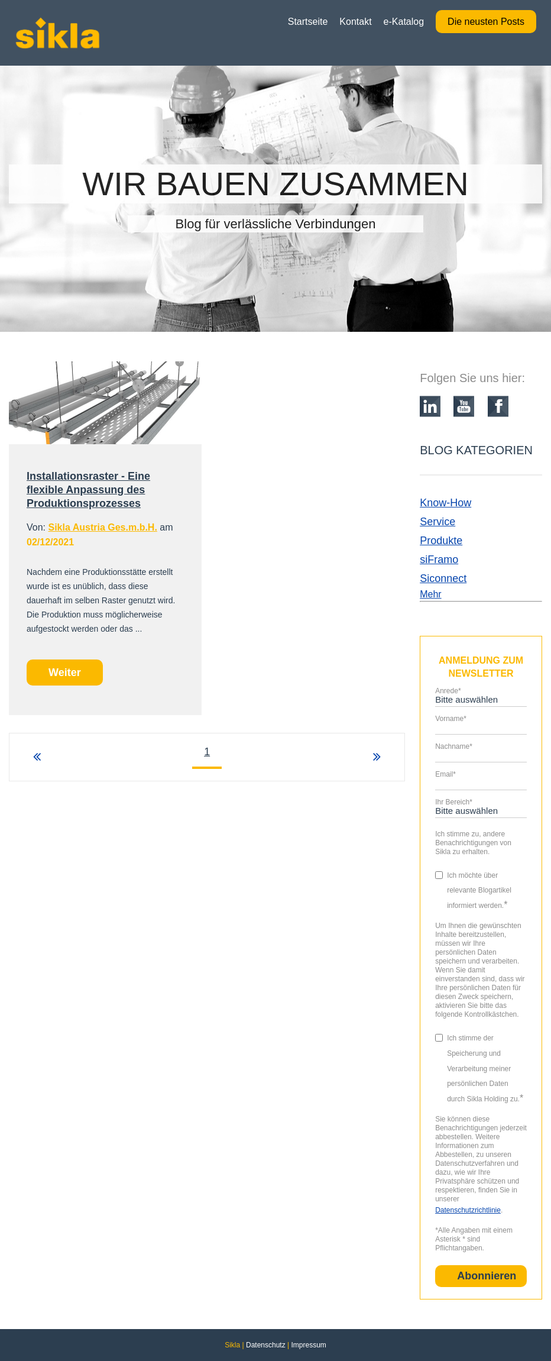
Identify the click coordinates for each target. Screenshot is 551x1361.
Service (437, 522)
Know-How (445, 503)
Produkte (441, 541)
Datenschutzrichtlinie (468, 1210)
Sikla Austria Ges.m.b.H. (102, 527)
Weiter (64, 672)
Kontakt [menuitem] (355, 22)
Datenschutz (266, 1345)
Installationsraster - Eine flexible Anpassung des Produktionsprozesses (88, 489)
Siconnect (443, 578)
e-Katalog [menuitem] (404, 22)
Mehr (430, 594)
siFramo (439, 559)
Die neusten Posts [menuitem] (486, 22)
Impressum (308, 1345)
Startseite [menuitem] (308, 22)
